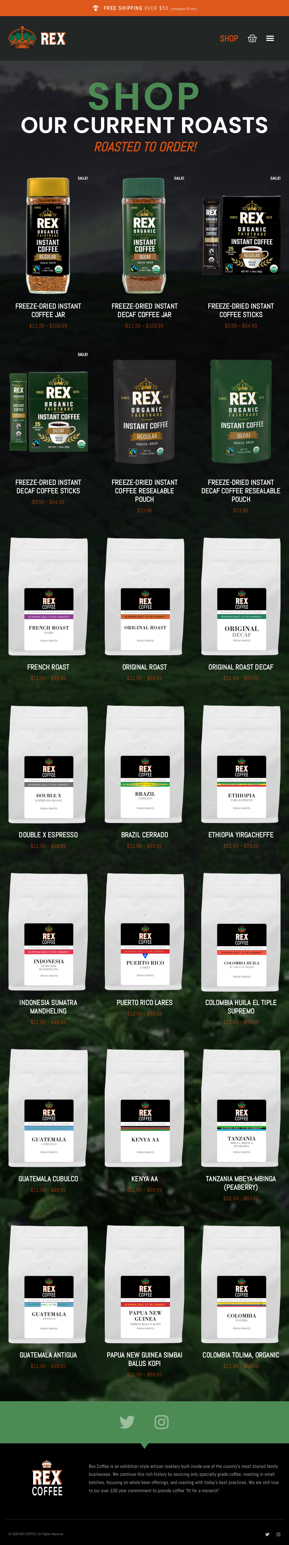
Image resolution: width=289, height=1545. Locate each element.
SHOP (229, 38)
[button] (270, 38)
